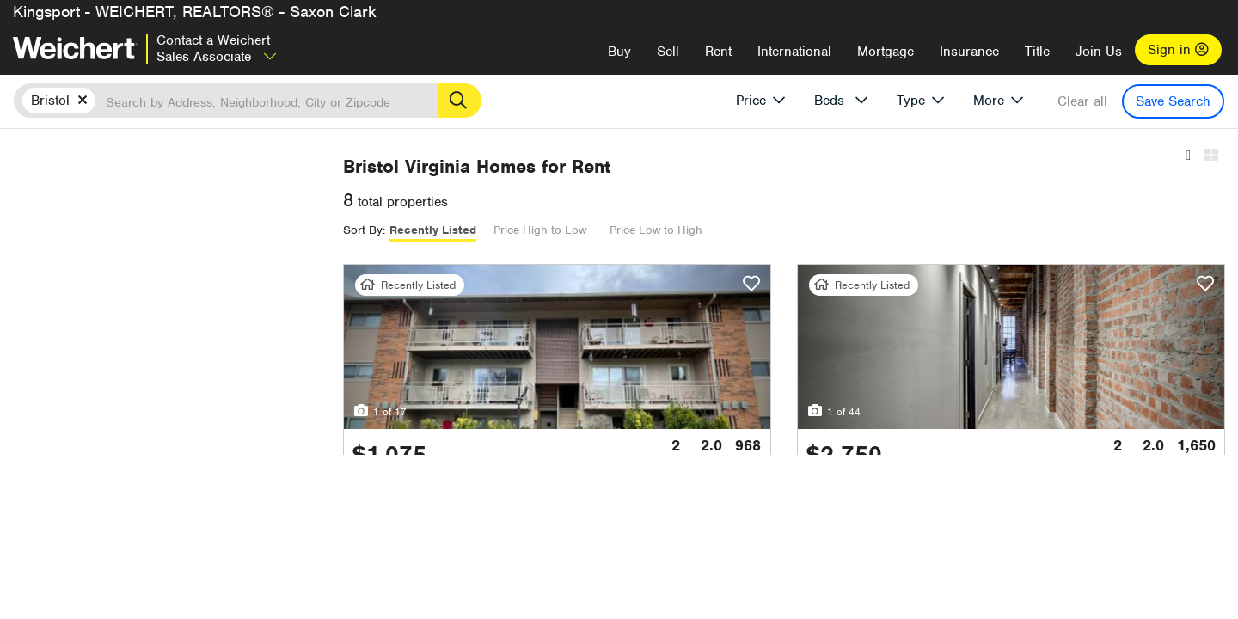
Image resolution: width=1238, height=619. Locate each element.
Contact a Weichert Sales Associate (216, 48)
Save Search (1173, 101)
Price (751, 100)
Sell (668, 51)
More (988, 100)
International (794, 51)
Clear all (1082, 101)
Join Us (1099, 51)
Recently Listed (598, 230)
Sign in (1178, 49)
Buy (619, 51)
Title (1037, 51)
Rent (718, 51)
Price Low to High (821, 230)
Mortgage (885, 51)
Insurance (969, 51)
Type (911, 100)
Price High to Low (705, 230)
